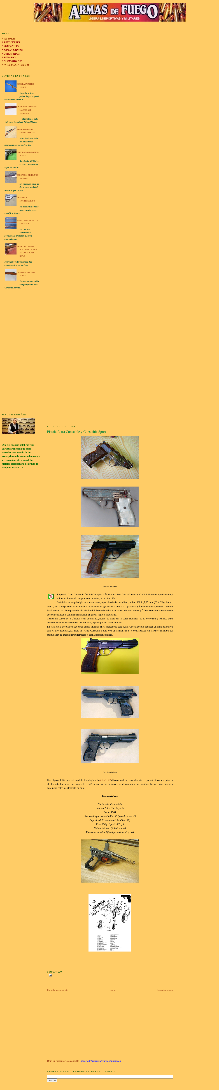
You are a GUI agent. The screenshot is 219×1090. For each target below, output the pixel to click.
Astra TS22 (105, 780)
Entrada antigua (165, 990)
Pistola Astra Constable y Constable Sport (76, 432)
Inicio (112, 990)
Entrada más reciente (57, 990)
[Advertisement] (21, 352)
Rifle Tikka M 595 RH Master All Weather (27, 110)
